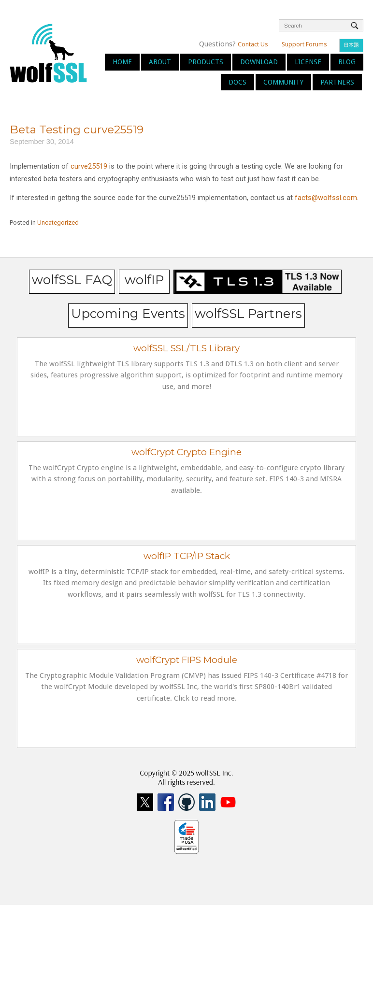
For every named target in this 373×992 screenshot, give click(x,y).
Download (259, 62)
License (308, 62)
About (160, 62)
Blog (347, 62)
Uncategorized (58, 222)
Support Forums (304, 44)
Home (122, 62)
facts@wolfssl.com (326, 197)
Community (283, 82)
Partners (337, 82)
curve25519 (89, 166)
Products (205, 62)
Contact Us (253, 44)
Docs (237, 82)
